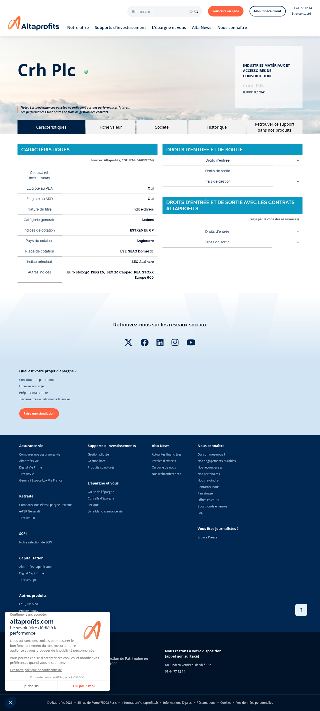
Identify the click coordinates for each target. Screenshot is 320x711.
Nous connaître (232, 27)
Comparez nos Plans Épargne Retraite (45, 505)
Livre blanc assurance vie (105, 511)
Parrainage (205, 493)
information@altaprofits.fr (140, 703)
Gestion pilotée (98, 454)
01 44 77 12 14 (302, 8)
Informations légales (177, 703)
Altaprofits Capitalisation (36, 567)
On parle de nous (164, 467)
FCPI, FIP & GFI (29, 604)
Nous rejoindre (208, 480)
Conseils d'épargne (101, 498)
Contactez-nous (208, 487)
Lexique (93, 505)
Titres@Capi (27, 580)
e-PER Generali (29, 511)
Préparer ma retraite (33, 393)
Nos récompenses (210, 467)
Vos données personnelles (254, 703)
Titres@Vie (26, 474)
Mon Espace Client (267, 11)
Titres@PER (27, 518)
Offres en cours (208, 500)
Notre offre (78, 27)
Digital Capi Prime (31, 573)
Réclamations (206, 703)
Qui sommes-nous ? (211, 454)
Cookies (226, 703)
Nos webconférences (166, 474)
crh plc (53, 70)
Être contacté (301, 13)
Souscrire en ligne (225, 11)
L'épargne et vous (169, 27)
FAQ (200, 513)
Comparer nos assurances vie (39, 454)
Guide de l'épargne (101, 492)
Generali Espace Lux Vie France (40, 480)
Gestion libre (97, 461)
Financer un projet (32, 386)
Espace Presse (207, 537)
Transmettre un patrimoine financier (44, 399)
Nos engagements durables (217, 461)
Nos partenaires (209, 474)
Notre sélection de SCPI (35, 542)
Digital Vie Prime (30, 467)
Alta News (201, 27)
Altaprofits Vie (29, 461)
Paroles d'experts (164, 461)
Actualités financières (167, 454)
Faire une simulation (39, 413)
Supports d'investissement (120, 27)
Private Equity (28, 611)
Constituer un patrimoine (36, 380)
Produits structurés (101, 467)
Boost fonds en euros (212, 506)
